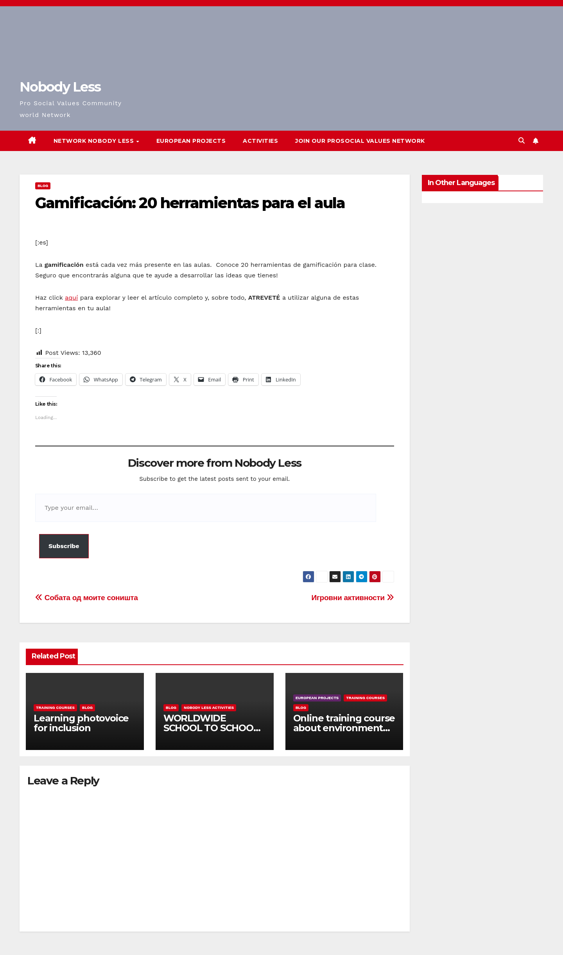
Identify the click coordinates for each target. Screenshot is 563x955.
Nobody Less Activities (209, 707)
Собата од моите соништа (86, 597)
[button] (521, 140)
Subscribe (63, 546)
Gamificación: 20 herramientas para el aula (190, 203)
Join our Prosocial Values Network (360, 140)
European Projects (191, 140)
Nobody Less (60, 87)
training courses (55, 707)
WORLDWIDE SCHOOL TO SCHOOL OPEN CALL (211, 727)
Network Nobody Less (95, 140)
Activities (260, 140)
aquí (71, 297)
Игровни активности (353, 597)
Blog (43, 185)
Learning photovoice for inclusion (81, 723)
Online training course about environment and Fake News (344, 727)
